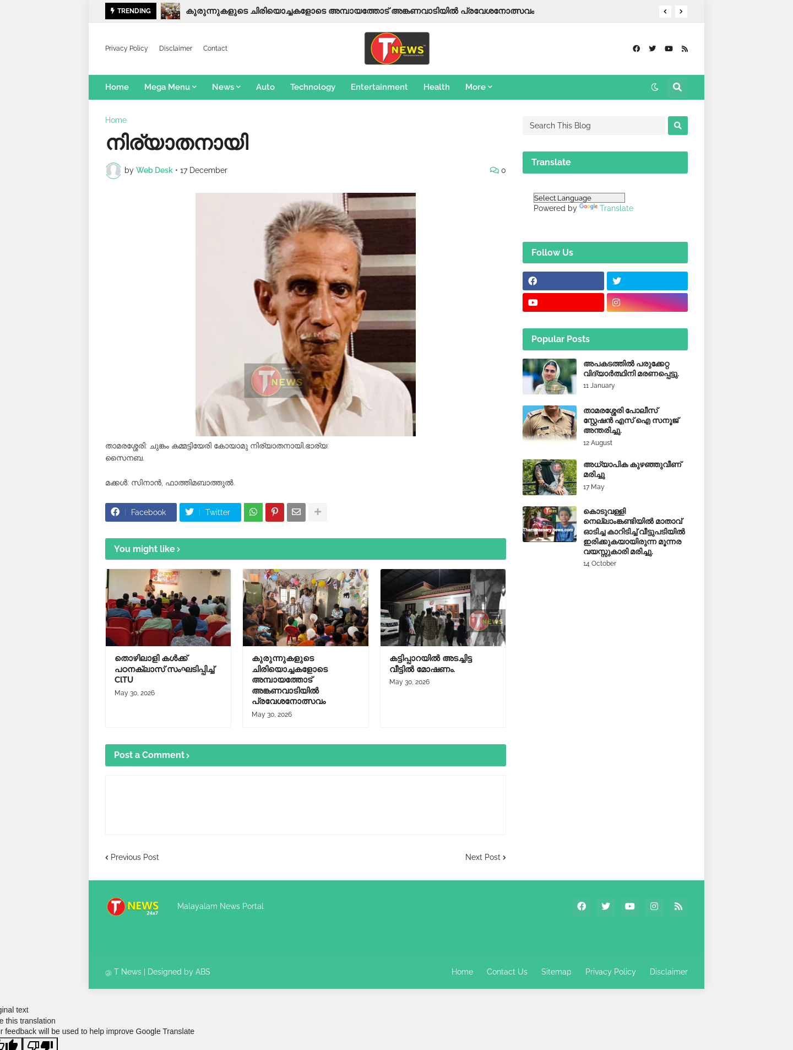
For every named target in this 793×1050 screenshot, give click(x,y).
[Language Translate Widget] (579, 198)
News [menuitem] (223, 87)
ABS (202, 971)
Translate (606, 208)
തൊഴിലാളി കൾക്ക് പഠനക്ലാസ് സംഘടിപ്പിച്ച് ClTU (164, 669)
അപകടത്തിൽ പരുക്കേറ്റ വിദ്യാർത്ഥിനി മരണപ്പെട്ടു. (631, 368)
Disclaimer (175, 48)
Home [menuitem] (117, 87)
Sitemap (556, 971)
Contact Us (507, 971)
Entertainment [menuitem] (379, 87)
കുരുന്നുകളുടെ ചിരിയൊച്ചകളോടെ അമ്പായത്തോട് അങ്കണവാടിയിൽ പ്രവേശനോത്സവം (360, 11)
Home (116, 120)
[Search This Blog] (594, 125)
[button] (665, 11)
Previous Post (135, 857)
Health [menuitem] (436, 87)
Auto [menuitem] (265, 87)
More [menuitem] (475, 87)
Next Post (483, 857)
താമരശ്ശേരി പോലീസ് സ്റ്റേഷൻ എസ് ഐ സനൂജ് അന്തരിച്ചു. (630, 420)
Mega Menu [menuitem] (167, 87)
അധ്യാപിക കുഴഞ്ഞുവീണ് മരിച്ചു (632, 469)
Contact (215, 48)
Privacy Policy (126, 48)
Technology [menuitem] (312, 87)
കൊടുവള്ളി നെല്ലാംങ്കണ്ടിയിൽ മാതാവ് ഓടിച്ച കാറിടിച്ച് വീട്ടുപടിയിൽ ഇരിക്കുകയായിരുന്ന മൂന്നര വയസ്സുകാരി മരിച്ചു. (634, 531)
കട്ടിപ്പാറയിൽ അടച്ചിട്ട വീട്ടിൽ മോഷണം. (430, 663)
